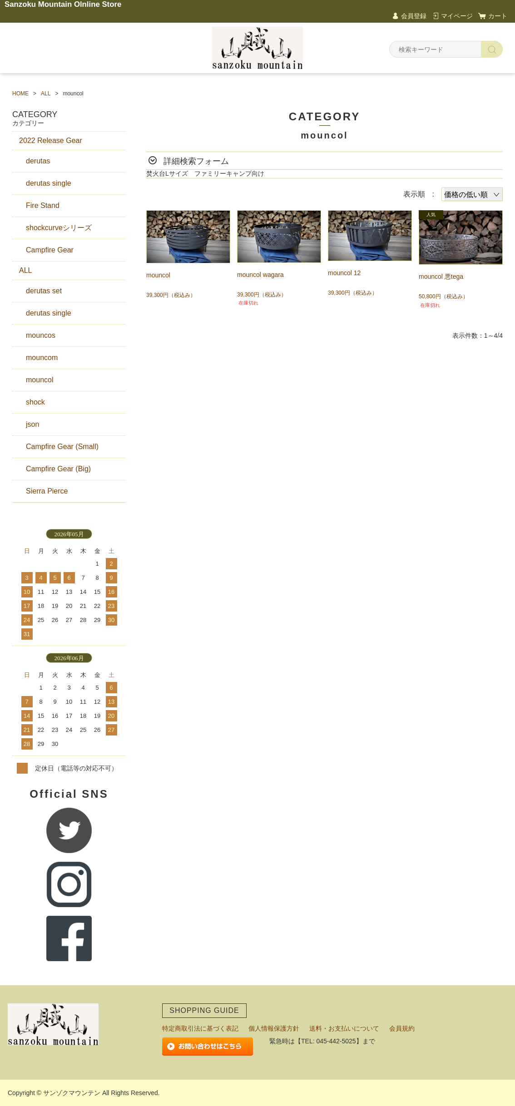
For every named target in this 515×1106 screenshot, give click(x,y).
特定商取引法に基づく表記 (200, 1028)
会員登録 (413, 16)
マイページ (457, 16)
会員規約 (402, 1028)
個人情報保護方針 (273, 1028)
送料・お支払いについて (344, 1028)
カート (497, 16)
